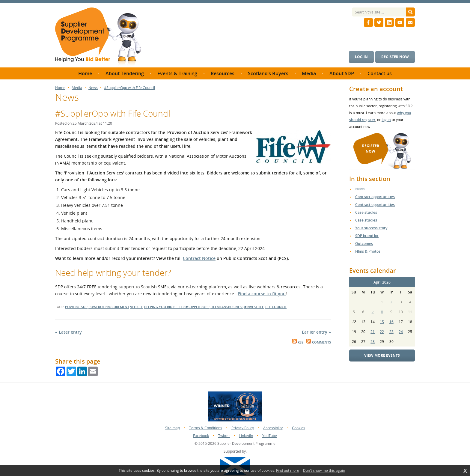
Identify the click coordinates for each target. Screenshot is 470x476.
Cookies (298, 427)
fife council (276, 307)
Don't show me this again (324, 470)
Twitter (224, 435)
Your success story (371, 228)
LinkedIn (246, 435)
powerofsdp (76, 307)
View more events (382, 355)
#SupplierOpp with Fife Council (129, 87)
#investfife (254, 307)
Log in (361, 56)
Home (60, 87)
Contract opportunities (375, 196)
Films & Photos (367, 251)
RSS (297, 342)
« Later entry (68, 332)
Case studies (366, 212)
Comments (318, 342)
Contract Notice (199, 258)
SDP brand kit (367, 235)
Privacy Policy (242, 427)
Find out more (287, 470)
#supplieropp (198, 307)
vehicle (136, 307)
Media (77, 87)
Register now (395, 56)
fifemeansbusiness (226, 307)
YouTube (269, 435)
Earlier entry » (316, 332)
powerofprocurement (108, 307)
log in (386, 119)
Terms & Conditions (205, 427)
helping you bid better (165, 307)
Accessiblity (273, 427)
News (93, 87)
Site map (172, 427)
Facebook (201, 435)
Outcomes (364, 243)
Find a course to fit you (262, 293)
